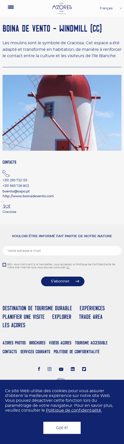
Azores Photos (14, 342)
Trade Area (91, 317)
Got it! (62, 428)
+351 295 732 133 (15, 180)
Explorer (61, 317)
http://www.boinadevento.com (28, 196)
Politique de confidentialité (77, 351)
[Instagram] (49, 370)
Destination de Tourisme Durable (37, 308)
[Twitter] (84, 370)
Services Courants (35, 351)
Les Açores (14, 325)
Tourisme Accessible (91, 342)
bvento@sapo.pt (16, 191)
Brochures (37, 342)
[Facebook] (39, 370)
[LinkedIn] (73, 370)
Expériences (92, 308)
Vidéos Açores (60, 342)
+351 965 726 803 (16, 186)
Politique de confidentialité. (74, 410)
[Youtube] (61, 370)
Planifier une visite (24, 317)
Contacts (10, 351)
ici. (68, 267)
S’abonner (60, 281)
